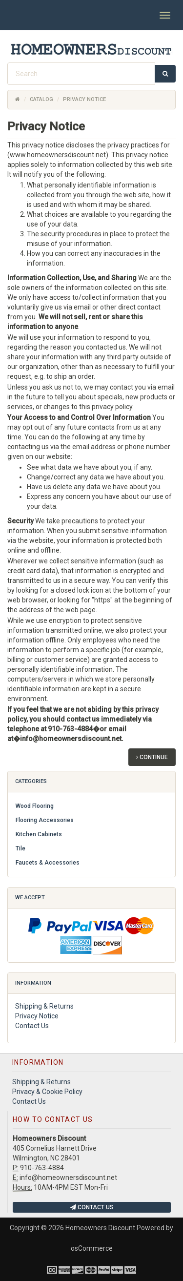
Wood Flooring (35, 806)
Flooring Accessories (45, 820)
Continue (152, 757)
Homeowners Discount (100, 1228)
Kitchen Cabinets (39, 834)
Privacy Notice (37, 1016)
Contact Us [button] (92, 1207)
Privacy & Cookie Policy (47, 1091)
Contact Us (32, 1026)
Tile (20, 848)
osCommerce (92, 1248)
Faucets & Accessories (48, 862)
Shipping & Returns (44, 1006)
